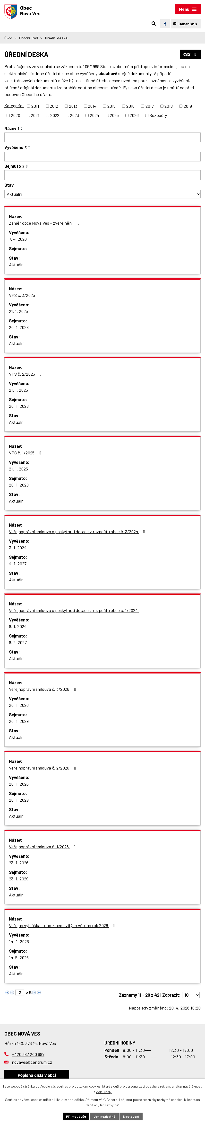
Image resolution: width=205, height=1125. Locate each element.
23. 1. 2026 (18, 862)
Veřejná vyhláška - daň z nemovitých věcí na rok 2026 (63, 925)
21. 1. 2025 (18, 311)
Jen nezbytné (104, 1116)
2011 (35, 106)
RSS (190, 54)
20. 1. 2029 (19, 721)
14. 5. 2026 (19, 957)
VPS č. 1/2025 (26, 452)
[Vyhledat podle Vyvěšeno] (102, 157)
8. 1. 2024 (17, 626)
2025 (114, 115)
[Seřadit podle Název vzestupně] (22, 127)
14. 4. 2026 (19, 941)
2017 (149, 106)
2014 (92, 106)
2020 (15, 115)
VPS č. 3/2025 (26, 295)
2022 (54, 115)
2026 (134, 115)
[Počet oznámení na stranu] (191, 995)
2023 (74, 115)
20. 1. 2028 (19, 327)
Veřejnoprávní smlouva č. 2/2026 (43, 768)
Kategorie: (14, 105)
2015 (111, 106)
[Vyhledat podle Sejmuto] (102, 175)
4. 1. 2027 (17, 563)
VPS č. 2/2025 (26, 374)
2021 (35, 115)
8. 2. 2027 (18, 642)
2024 (94, 115)
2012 (54, 106)
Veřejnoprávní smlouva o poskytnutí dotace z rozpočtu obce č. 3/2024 (78, 531)
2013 (73, 106)
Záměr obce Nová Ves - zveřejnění (45, 223)
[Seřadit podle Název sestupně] (22, 129)
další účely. (104, 1092)
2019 (188, 106)
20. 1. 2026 (19, 705)
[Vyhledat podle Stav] (102, 194)
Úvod (8, 38)
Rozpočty (158, 115)
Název (11, 128)
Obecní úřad (28, 38)
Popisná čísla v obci (37, 1075)
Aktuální (16, 264)
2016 (130, 106)
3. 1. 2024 (17, 547)
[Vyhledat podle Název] (102, 137)
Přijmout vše (76, 1116)
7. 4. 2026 (18, 239)
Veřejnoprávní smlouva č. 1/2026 (43, 846)
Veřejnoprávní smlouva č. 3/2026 (43, 689)
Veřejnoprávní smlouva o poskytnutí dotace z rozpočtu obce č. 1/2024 (77, 610)
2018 (168, 106)
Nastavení (131, 1116)
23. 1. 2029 (18, 878)
